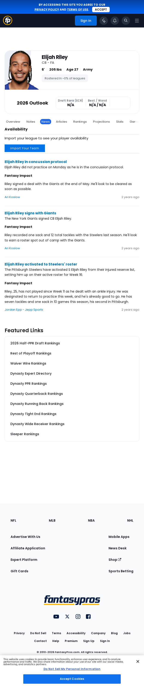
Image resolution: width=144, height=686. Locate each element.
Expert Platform (24, 559)
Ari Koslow (12, 197)
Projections (101, 121)
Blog (114, 633)
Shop (115, 559)
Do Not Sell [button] (38, 633)
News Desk (117, 548)
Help (55, 641)
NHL (130, 520)
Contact (40, 641)
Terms (56, 633)
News (45, 121)
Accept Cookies (72, 679)
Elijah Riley (55, 57)
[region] (72, 670)
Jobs (126, 633)
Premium (71, 641)
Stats (119, 121)
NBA (91, 520)
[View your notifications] (115, 21)
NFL (13, 520)
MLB (52, 520)
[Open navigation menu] (137, 21)
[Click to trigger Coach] (104, 21)
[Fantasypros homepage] (7, 23)
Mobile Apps (119, 536)
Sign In (105, 641)
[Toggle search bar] (126, 21)
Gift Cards (19, 571)
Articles (61, 121)
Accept (101, 9)
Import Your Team (24, 148)
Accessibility (76, 633)
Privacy (19, 633)
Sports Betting (121, 571)
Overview (13, 121)
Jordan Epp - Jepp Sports (24, 309)
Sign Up (88, 641)
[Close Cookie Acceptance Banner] (138, 661)
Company (98, 633)
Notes (30, 121)
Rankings (80, 121)
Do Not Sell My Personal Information (72, 669)
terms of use (77, 9)
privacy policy (47, 9)
